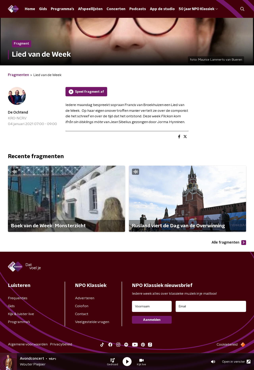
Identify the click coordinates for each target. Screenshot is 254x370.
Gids (43, 9)
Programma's (62, 9)
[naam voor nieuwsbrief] (152, 306)
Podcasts (137, 9)
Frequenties (17, 298)
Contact (81, 314)
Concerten (116, 9)
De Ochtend (18, 112)
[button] (112, 361)
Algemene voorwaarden (28, 344)
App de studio (162, 9)
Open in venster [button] (236, 361)
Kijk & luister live (21, 314)
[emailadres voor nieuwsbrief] (211, 306)
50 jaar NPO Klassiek (198, 9)
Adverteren (84, 298)
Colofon (81, 306)
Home (30, 9)
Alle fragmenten (229, 242)
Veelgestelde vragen (92, 322)
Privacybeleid (61, 344)
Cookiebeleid (227, 344)
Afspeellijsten (90, 9)
